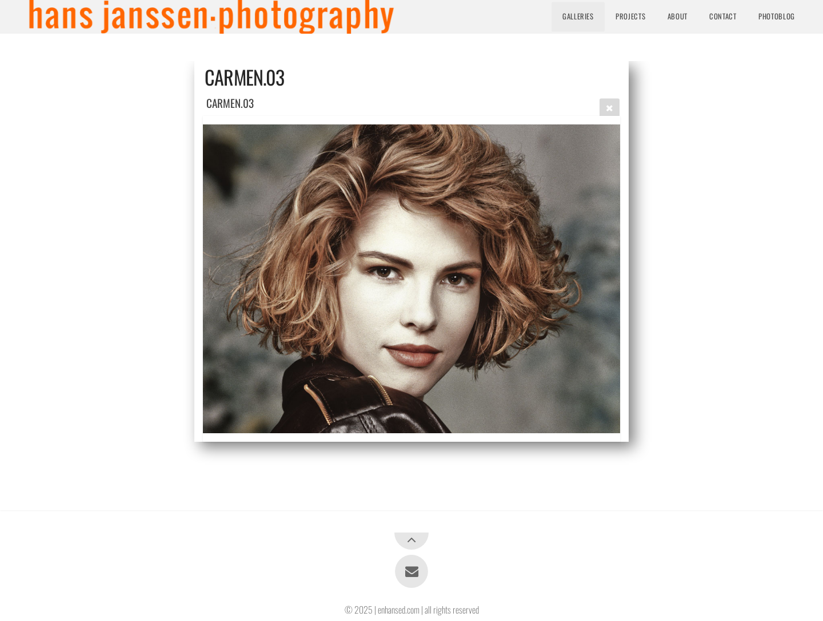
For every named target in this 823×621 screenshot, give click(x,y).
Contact (722, 16)
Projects (630, 16)
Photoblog (776, 16)
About (678, 16)
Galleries (578, 16)
